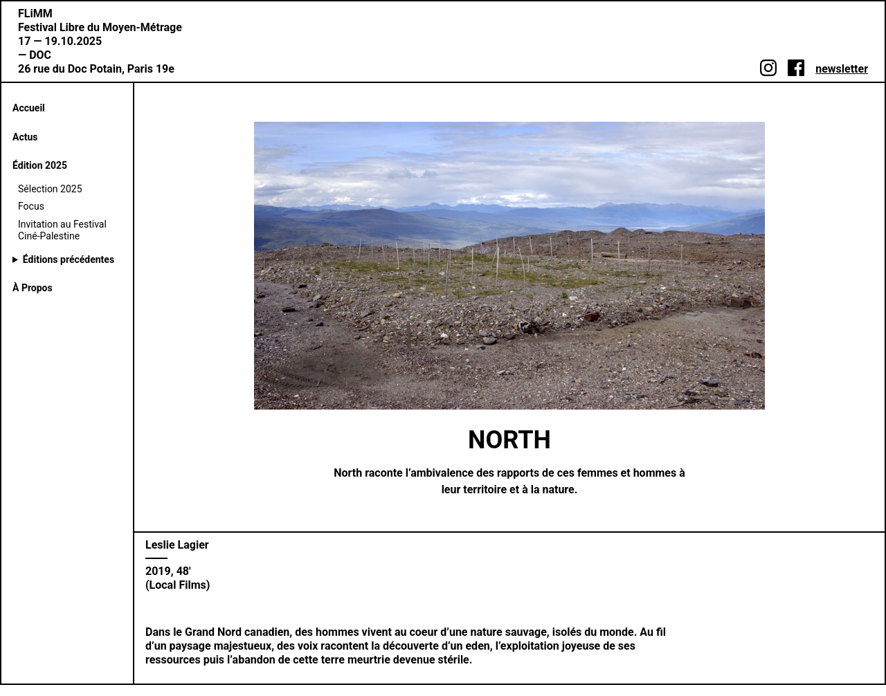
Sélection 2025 (50, 188)
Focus (31, 206)
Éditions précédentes (68, 259)
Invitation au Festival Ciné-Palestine (62, 230)
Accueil (28, 107)
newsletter (841, 68)
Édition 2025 (39, 165)
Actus (24, 137)
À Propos (32, 287)
